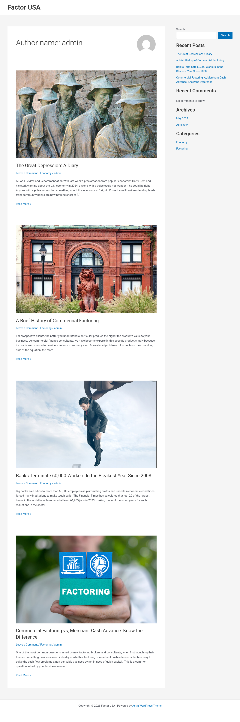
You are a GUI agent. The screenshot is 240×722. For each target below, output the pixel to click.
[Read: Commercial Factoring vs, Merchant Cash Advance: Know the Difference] (86, 579)
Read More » (24, 203)
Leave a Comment (27, 173)
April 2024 (182, 124)
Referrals (182, 7)
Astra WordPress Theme (147, 705)
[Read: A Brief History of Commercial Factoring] (86, 269)
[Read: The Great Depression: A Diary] (86, 114)
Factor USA (24, 7)
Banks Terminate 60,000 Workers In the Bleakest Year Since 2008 (86, 475)
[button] (100, 7)
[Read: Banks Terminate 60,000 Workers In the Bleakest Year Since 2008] (86, 424)
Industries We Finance (129, 7)
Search (180, 29)
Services (94, 7)
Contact (223, 7)
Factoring (47, 328)
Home (72, 7)
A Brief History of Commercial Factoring (59, 320)
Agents (161, 7)
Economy (47, 173)
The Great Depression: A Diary (48, 165)
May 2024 (182, 118)
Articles (203, 7)
